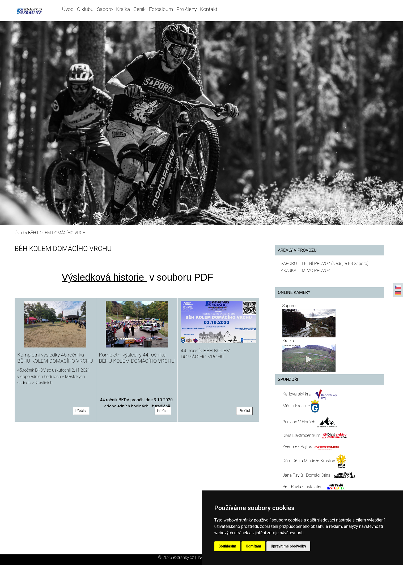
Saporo (105, 9)
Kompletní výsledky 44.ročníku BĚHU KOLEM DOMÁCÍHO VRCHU (137, 358)
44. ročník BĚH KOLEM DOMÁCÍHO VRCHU (206, 353)
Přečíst (81, 410)
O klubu (85, 9)
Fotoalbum (161, 9)
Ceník (139, 9)
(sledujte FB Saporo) (349, 263)
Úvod (68, 9)
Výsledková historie (104, 277)
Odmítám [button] (253, 546)
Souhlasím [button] (227, 546)
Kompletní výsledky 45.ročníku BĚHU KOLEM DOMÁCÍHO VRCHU (55, 358)
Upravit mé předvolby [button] (288, 546)
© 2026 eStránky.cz (177, 557)
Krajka (123, 9)
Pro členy (186, 9)
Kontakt (208, 9)
